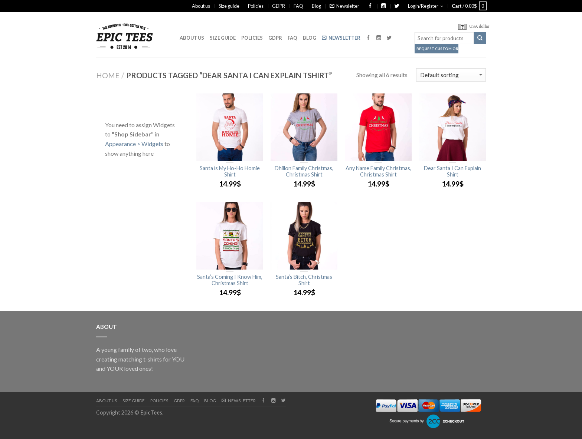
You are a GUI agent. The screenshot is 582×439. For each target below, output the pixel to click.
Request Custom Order (437, 49)
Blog (316, 6)
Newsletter (344, 6)
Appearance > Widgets (134, 143)
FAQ (298, 6)
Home (108, 75)
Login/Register (423, 6)
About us (201, 6)
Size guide (229, 6)
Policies (256, 6)
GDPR (278, 6)
